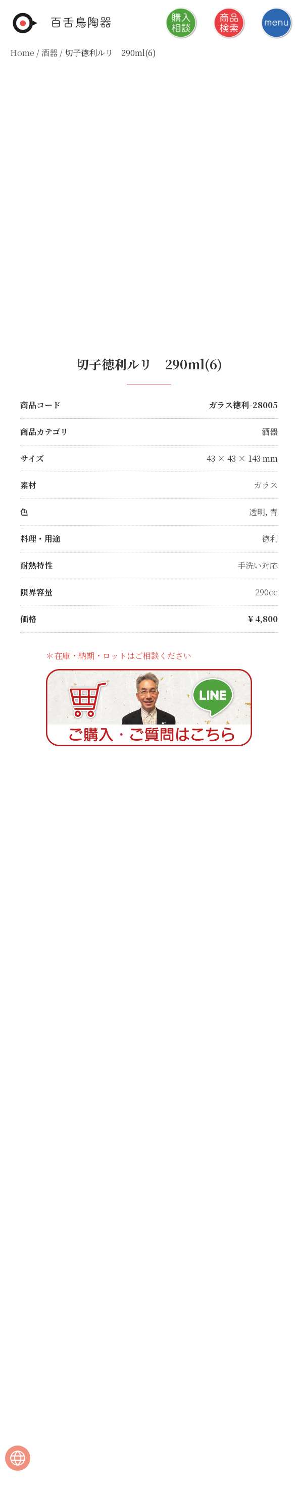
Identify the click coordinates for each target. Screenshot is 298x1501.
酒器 (49, 53)
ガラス (266, 485)
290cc (266, 592)
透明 (257, 512)
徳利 (270, 538)
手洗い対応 (257, 565)
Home (22, 53)
